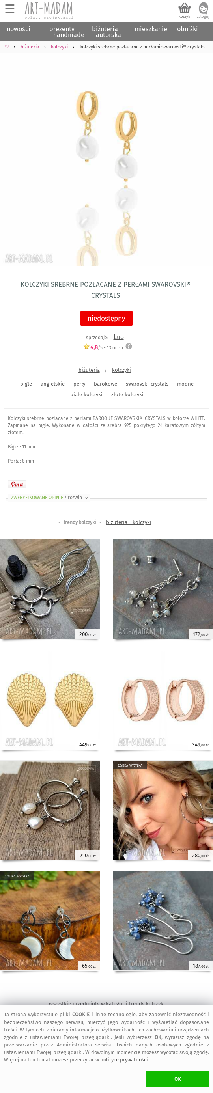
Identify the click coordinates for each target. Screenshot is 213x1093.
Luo (119, 337)
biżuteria (89, 370)
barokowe (105, 384)
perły (79, 384)
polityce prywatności (124, 1060)
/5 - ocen (103, 347)
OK (177, 1079)
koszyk (184, 16)
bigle (26, 384)
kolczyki (121, 370)
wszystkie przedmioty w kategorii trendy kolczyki (107, 1004)
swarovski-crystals (147, 384)
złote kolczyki (127, 394)
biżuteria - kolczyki (128, 522)
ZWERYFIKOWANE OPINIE (50, 497)
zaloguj (203, 16)
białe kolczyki (86, 394)
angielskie (53, 384)
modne (185, 384)
